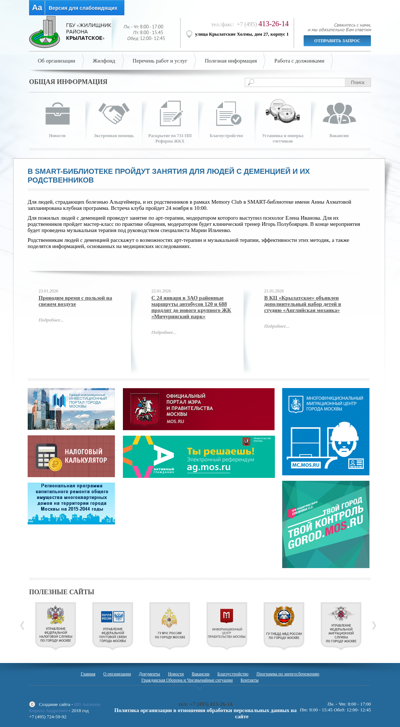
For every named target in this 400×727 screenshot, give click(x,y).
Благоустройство (233, 673)
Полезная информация (231, 61)
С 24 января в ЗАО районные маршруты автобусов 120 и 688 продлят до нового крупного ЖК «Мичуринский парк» (191, 307)
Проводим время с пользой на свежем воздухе (75, 301)
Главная (88, 673)
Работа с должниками (299, 61)
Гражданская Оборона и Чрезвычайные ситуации (187, 680)
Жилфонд (104, 61)
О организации (117, 673)
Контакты (250, 680)
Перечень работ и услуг (160, 61)
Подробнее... (51, 320)
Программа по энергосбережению (287, 673)
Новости (176, 673)
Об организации (56, 61)
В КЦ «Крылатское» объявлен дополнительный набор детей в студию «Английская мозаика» (302, 304)
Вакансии (200, 673)
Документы (149, 673)
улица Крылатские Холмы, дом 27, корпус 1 (242, 34)
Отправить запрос (337, 40)
